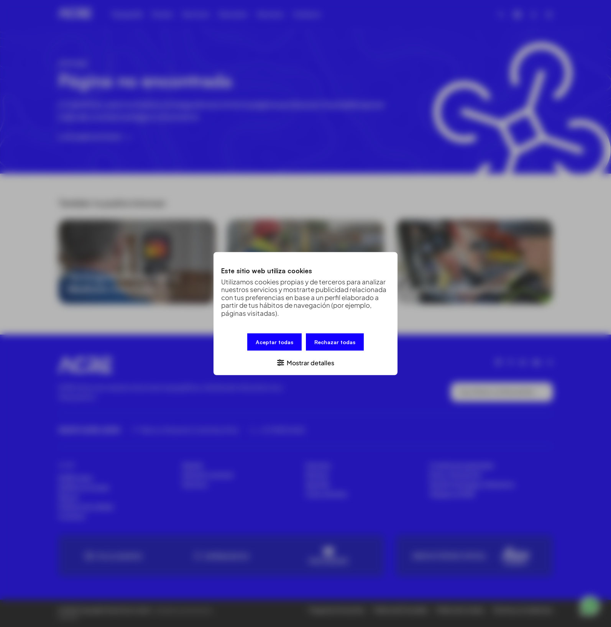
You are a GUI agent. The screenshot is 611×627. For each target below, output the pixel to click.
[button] (305, 362)
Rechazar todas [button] (334, 342)
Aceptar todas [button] (274, 342)
